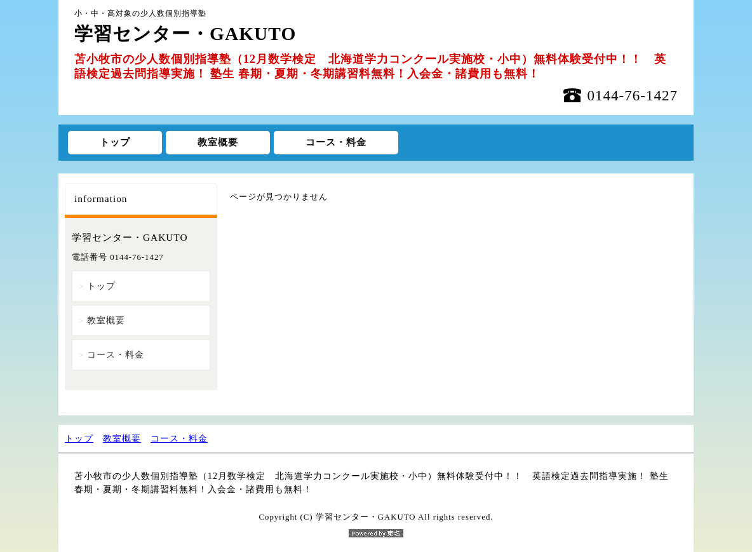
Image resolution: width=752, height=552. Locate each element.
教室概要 (218, 142)
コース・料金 (336, 142)
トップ (115, 142)
